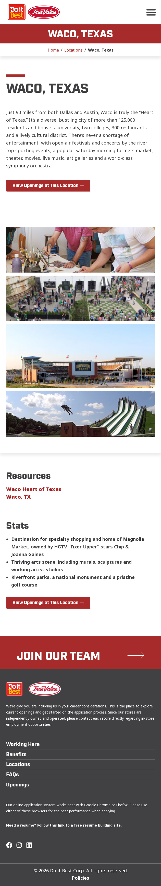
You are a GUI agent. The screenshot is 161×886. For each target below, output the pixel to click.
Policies (80, 878)
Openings (17, 784)
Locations (73, 50)
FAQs (12, 774)
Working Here (23, 744)
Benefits (16, 754)
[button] (151, 12)
